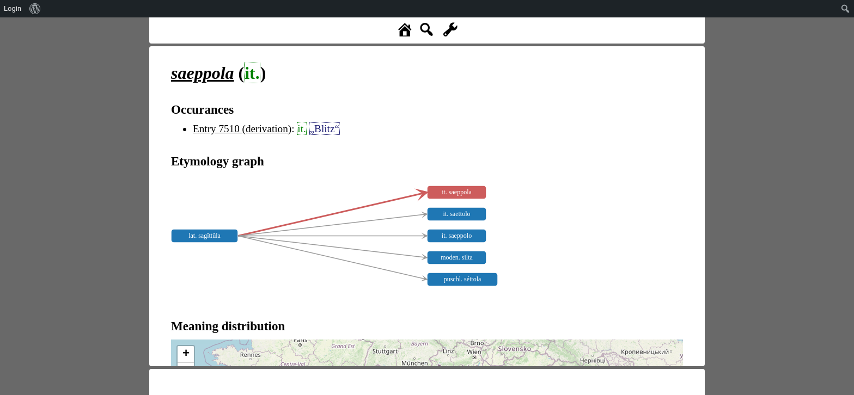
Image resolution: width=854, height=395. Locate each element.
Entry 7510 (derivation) (242, 128)
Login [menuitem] (12, 8)
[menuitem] (35, 8)
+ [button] (186, 354)
